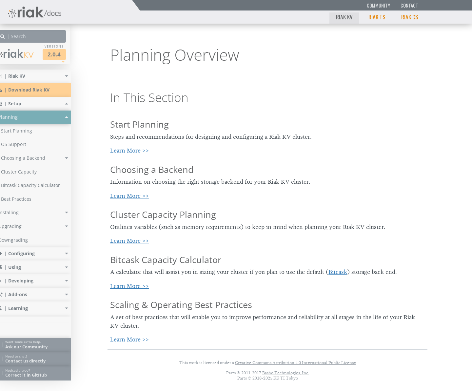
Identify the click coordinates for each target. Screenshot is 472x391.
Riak (28, 53)
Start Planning (139, 124)
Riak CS (409, 16)
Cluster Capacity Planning (163, 214)
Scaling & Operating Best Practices (181, 304)
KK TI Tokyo (285, 378)
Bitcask (337, 272)
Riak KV (344, 16)
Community (378, 5)
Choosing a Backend (152, 169)
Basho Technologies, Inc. (285, 372)
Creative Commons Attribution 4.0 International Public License (295, 362)
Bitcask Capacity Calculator (165, 260)
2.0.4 (66, 54)
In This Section (149, 97)
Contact (409, 5)
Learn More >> (129, 150)
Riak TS (376, 16)
